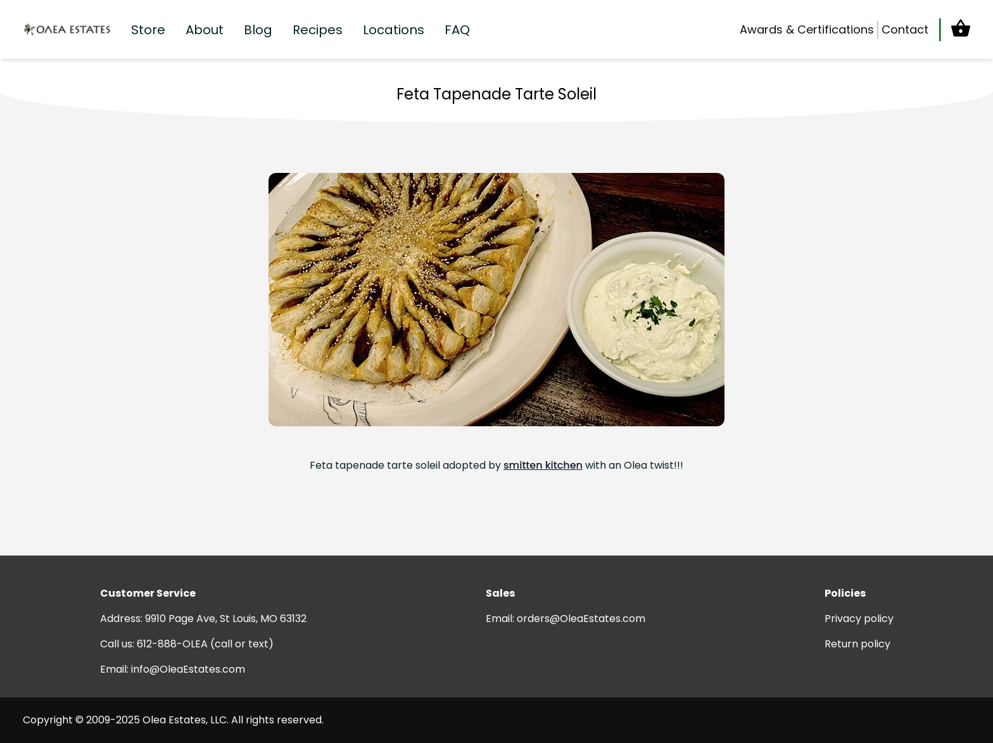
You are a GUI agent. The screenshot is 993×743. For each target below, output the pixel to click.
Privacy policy (859, 618)
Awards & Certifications (807, 29)
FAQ (457, 30)
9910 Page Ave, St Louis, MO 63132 (226, 618)
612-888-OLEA (172, 644)
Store (148, 30)
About (205, 30)
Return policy (857, 644)
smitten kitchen (543, 465)
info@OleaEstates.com (188, 669)
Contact (905, 29)
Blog (258, 30)
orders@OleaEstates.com (581, 618)
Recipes (318, 30)
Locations (393, 30)
